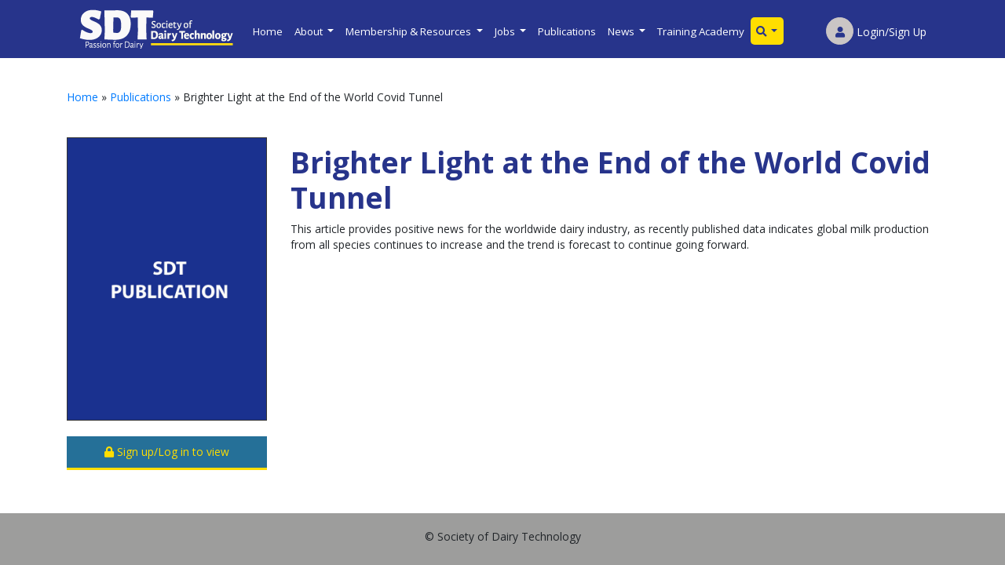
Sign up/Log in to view (166, 451)
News (622, 31)
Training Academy (700, 31)
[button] (767, 31)
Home (268, 31)
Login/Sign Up (876, 31)
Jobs (506, 31)
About (309, 31)
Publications (567, 31)
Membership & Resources (409, 31)
